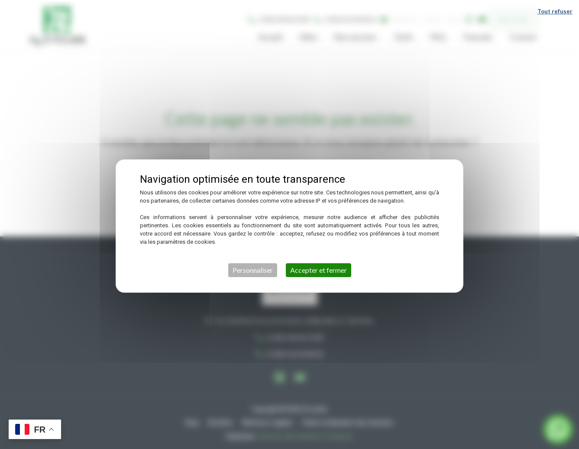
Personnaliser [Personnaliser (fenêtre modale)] (253, 269)
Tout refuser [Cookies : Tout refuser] (555, 9)
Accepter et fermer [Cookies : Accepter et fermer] (318, 269)
